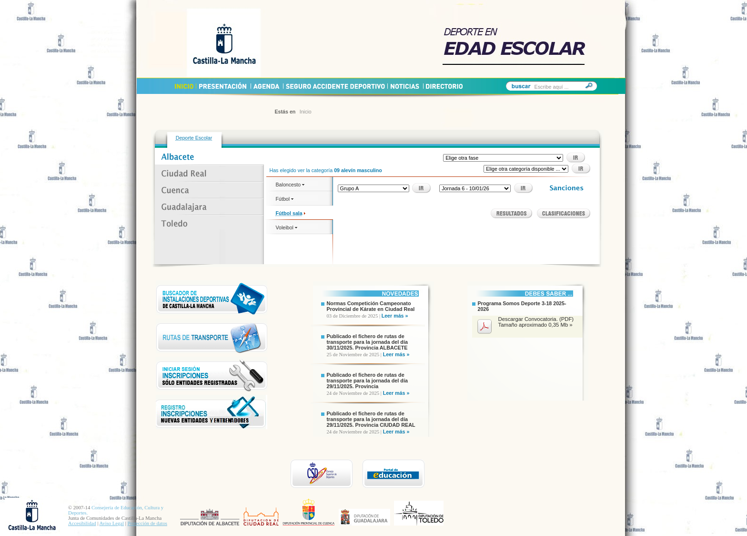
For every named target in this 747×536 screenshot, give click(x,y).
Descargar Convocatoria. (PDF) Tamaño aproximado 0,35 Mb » (536, 322)
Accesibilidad (82, 523)
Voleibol (286, 227)
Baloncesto (290, 184)
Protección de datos (147, 523)
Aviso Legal (111, 523)
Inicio (306, 111)
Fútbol (285, 199)
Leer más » (395, 316)
